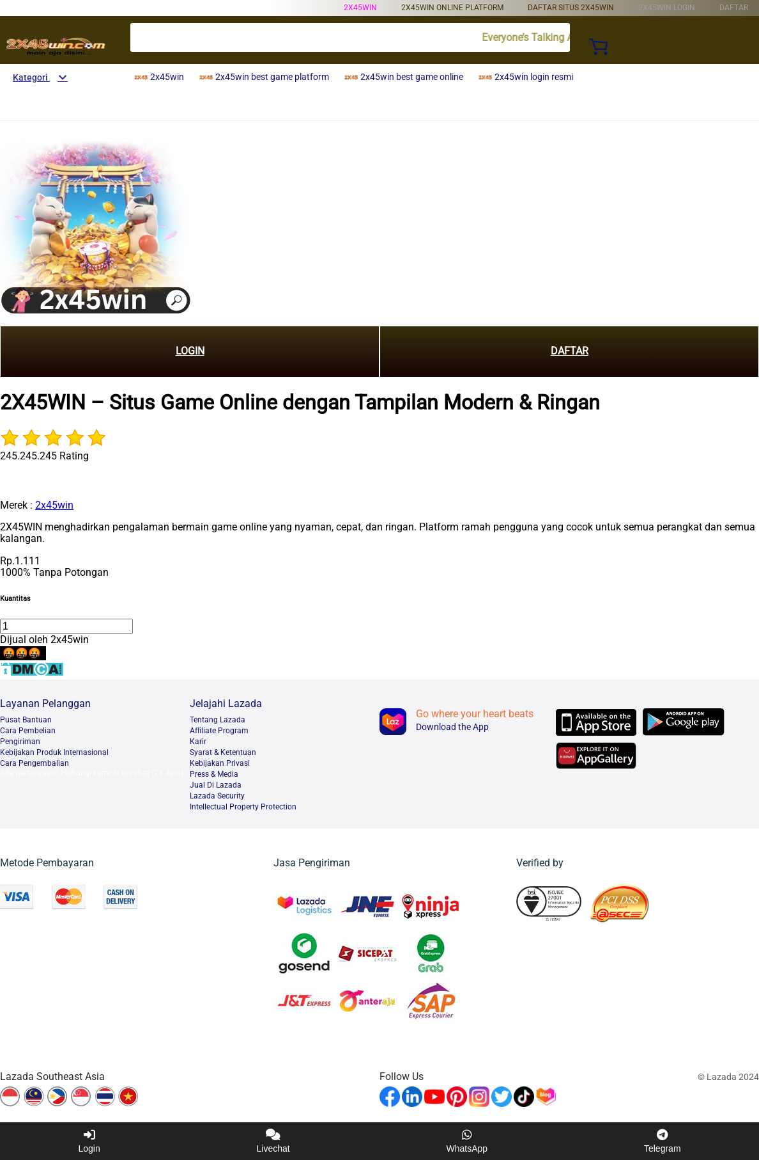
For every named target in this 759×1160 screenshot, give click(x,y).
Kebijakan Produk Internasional (54, 752)
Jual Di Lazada (215, 785)
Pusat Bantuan (26, 719)
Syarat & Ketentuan (223, 752)
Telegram (662, 1141)
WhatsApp (467, 1141)
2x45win (360, 7)
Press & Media (214, 774)
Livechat (273, 1141)
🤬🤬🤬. (23, 653)
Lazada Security (217, 795)
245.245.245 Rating (44, 456)
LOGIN (190, 351)
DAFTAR (569, 351)
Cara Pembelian (28, 730)
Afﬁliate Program (219, 730)
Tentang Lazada (217, 719)
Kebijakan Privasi (220, 763)
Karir (198, 741)
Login (89, 1141)
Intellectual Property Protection (243, 806)
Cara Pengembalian (34, 763)
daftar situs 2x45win (571, 7)
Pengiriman (20, 741)
